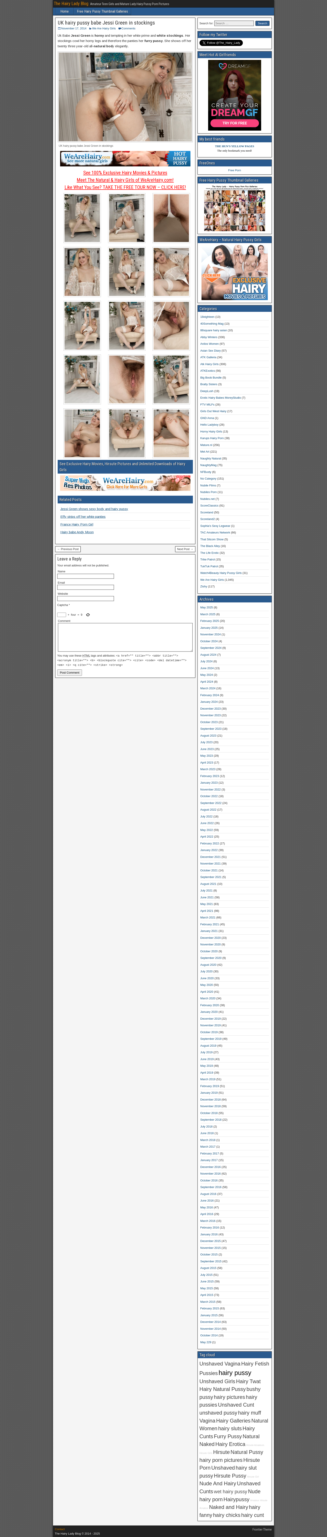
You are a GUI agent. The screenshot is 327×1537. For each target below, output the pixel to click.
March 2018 (208, 1140)
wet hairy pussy (230, 1491)
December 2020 (210, 937)
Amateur (254, 1500)
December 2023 (210, 708)
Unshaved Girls (217, 1381)
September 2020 (211, 958)
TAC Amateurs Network (215, 532)
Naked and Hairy (228, 1507)
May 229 (205, 1342)
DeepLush (206, 391)
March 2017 (208, 1146)
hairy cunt (252, 1515)
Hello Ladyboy (209, 424)
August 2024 (208, 654)
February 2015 (209, 1308)
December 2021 (210, 857)
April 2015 (206, 1295)
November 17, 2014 (73, 28)
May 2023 (206, 755)
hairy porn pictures (221, 1460)
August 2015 (208, 1268)
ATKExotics (207, 370)
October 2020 (209, 951)
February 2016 (209, 1227)
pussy (206, 1476)
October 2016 (209, 1180)
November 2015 (210, 1247)
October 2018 (209, 1113)
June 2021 (207, 897)
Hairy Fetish (255, 1364)
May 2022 (206, 830)
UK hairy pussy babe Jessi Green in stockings (106, 23)
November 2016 (210, 1173)
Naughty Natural (210, 458)
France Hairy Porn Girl (76, 524)
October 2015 (209, 1254)
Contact (60, 1529)
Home (64, 11)
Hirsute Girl (253, 1476)
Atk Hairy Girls (209, 364)
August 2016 (208, 1194)
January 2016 (209, 1234)
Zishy (203, 586)
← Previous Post (68, 549)
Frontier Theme (262, 1529)
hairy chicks (226, 1515)
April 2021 (206, 910)
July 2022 (206, 816)
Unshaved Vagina (220, 1364)
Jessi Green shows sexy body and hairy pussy (94, 509)
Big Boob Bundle (211, 377)
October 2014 (209, 1335)
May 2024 (206, 674)
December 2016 (210, 1167)
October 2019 (209, 1032)
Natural (251, 1436)
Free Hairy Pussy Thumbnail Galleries (102, 11)
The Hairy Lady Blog (71, 3)
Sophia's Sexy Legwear (215, 526)
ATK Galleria (208, 357)
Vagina (207, 1421)
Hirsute (221, 1452)
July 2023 (206, 742)
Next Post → (185, 549)
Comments (128, 28)
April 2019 (206, 1072)
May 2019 (206, 1065)
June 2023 (207, 749)
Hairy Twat (248, 1381)
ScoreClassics (209, 505)
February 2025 (209, 621)
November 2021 (210, 863)
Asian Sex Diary (210, 350)
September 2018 (211, 1119)
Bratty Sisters (208, 384)
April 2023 (206, 762)
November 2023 (210, 715)
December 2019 (210, 1018)
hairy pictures (229, 1397)
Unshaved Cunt (236, 1405)
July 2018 (206, 1126)
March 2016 (208, 1221)
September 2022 (211, 803)
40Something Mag (212, 323)
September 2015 (211, 1261)
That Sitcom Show (212, 539)
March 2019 (208, 1079)
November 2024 (210, 634)
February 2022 (209, 843)
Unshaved (223, 1468)
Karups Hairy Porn (212, 438)
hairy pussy (235, 1372)
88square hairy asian (213, 330)
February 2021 (209, 924)
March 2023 (208, 769)
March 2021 (208, 917)
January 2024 (209, 701)
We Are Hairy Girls (104, 28)
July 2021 (206, 890)
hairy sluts (230, 1428)
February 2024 (209, 695)
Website (63, 593)
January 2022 (209, 850)
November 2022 (210, 789)
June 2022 (207, 823)
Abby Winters (208, 337)
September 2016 (211, 1187)
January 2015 (209, 1315)
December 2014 (210, 1322)
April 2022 (206, 836)
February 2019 (209, 1086)
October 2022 (209, 796)
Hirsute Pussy (230, 1476)
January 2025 (209, 627)
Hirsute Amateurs (255, 1445)
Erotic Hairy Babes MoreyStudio (220, 397)
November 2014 (210, 1328)
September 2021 (211, 877)
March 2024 (208, 688)
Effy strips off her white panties (83, 516)
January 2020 (209, 1011)
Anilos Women (209, 343)
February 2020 (209, 1005)
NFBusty (205, 472)
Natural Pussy (247, 1452)
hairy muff (249, 1413)
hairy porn (211, 1499)
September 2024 (211, 647)
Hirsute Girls (206, 1453)
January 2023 (209, 782)
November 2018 (210, 1106)
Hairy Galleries (233, 1421)
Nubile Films (208, 485)
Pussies (209, 1373)
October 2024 (209, 641)
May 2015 (206, 1288)
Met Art (204, 451)
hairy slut (246, 1468)
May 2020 (206, 985)
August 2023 (208, 735)
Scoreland (206, 512)
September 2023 (211, 728)
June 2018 (207, 1133)
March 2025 (208, 614)
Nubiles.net (207, 499)
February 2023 (209, 776)
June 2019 (207, 1059)
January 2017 (209, 1160)
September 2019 (211, 1038)
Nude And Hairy (218, 1483)
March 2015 (208, 1301)
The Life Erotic (209, 552)
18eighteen (207, 316)
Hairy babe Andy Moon (77, 532)
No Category (208, 478)
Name (61, 571)
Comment (64, 621)
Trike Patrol (207, 559)
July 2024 (206, 661)
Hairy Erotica (230, 1444)
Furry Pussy (228, 1436)
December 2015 (210, 1241)
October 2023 (209, 722)
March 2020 (208, 998)
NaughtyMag (208, 465)
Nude (254, 1491)
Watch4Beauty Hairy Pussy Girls (221, 573)
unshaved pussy (218, 1413)
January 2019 (209, 1092)
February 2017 (209, 1153)
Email (61, 582)
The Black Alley (210, 546)
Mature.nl (206, 445)
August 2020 (208, 964)
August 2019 (208, 1045)
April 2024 (206, 681)
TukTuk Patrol (209, 566)
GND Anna (207, 418)
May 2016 (206, 1207)
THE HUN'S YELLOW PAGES (234, 146)
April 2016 (206, 1214)
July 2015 (206, 1274)
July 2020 (206, 971)
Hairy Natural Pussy (223, 1389)
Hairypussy (236, 1499)
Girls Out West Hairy (213, 411)
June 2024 (207, 668)
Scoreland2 (207, 519)
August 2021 (208, 884)
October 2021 (209, 870)
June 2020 (207, 978)
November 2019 (210, 1025)
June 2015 (207, 1281)
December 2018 (210, 1099)
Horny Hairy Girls (211, 431)
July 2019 (206, 1052)
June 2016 (207, 1200)
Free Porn (234, 170)
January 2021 (209, 931)
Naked (207, 1444)
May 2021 (206, 904)
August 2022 (208, 809)
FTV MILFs (207, 404)
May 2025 (206, 607)
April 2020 (206, 991)
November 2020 (210, 944)
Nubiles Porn (208, 492)
